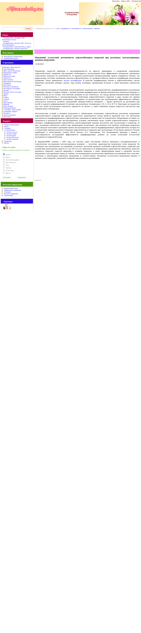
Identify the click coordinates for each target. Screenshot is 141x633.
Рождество (7, 78)
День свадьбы (8, 106)
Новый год (7, 74)
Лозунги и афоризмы (11, 194)
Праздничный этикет (11, 188)
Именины (6, 67)
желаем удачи (11, 135)
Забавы (5, 94)
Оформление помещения (12, 190)
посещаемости (76, 28)
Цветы (6, 126)
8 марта (6, 97)
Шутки (6, 143)
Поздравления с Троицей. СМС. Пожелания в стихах (13, 38)
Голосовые (7, 117)
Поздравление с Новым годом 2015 (15, 48)
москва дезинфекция (72, 80)
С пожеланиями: (9, 130)
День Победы (8, 102)
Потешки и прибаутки (10, 87)
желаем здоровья (12, 139)
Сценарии (7, 192)
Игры (5, 95)
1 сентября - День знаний (12, 110)
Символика (8, 141)
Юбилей (6, 104)
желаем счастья (11, 132)
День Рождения (8, 69)
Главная (6, 41)
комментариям (88, 28)
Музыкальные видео (11, 58)
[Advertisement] (87, 40)
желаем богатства (12, 137)
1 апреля (6, 99)
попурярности (65, 28)
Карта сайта (125, 1)
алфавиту (97, 28)
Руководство (136, 1)
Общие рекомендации (11, 125)
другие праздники (9, 115)
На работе (6, 113)
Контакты (116, 1)
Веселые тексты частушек (12, 92)
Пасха (5, 101)
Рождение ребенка (9, 108)
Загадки (6, 90)
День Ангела (15, 67)
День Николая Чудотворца (12, 81)
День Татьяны (8, 79)
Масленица (7, 85)
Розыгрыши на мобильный (13, 56)
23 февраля (7, 83)
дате (57, 28)
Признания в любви (10, 72)
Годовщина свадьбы (10, 111)
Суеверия (7, 128)
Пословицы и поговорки (11, 88)
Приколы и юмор (9, 76)
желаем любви (11, 134)
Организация (8, 195)
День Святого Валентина (11, 71)
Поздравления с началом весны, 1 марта (17, 47)
